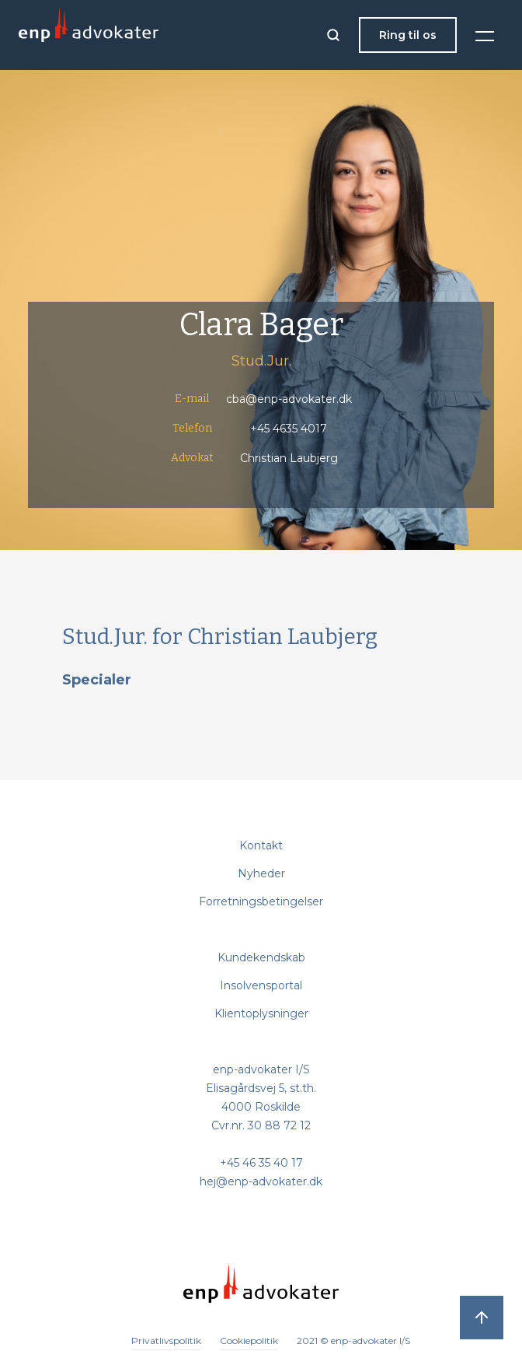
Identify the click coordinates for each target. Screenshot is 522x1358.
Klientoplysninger (261, 1013)
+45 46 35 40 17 (261, 1163)
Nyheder (261, 873)
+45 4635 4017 (288, 429)
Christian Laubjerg (289, 458)
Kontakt (261, 845)
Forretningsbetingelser (261, 901)
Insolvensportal (261, 985)
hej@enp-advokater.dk (261, 1181)
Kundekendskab (261, 957)
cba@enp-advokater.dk (289, 399)
